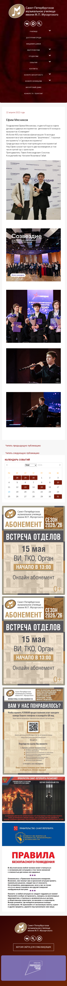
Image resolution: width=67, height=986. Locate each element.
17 (58, 487)
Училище (33, 31)
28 (17, 478)
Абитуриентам (33, 50)
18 (9, 492)
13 (25, 487)
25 (9, 496)
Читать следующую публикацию (22, 453)
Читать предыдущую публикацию (23, 445)
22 (42, 492)
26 (17, 496)
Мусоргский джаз (33, 87)
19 (17, 492)
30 (33, 478)
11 (9, 487)
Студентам (33, 56)
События (33, 62)
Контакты (33, 69)
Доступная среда (33, 38)
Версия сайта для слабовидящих (33, 947)
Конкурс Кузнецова (33, 81)
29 (25, 478)
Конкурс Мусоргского (33, 75)
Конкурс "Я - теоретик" (33, 94)
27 (9, 478)
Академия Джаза (33, 44)
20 (25, 492)
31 (58, 496)
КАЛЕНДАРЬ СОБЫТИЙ (17, 459)
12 (17, 487)
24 (58, 492)
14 (33, 487)
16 (50, 487)
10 (58, 482)
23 (50, 492)
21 (33, 492)
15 (42, 487)
